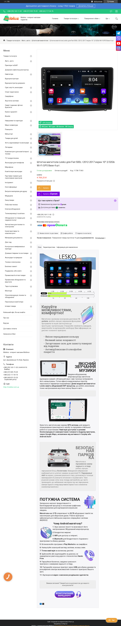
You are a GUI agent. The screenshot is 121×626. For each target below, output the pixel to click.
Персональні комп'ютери (14, 302)
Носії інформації (11, 187)
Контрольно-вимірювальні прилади (15, 248)
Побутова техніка (11, 205)
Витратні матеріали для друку (16, 191)
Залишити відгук (111, 11)
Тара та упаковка (11, 286)
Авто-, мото (26, 40)
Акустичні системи (12, 101)
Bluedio (7, 116)
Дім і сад (8, 242)
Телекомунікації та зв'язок (15, 213)
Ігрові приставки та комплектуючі (12, 232)
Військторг (9, 134)
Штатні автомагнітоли (40, 40)
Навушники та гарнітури (14, 121)
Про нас (6, 318)
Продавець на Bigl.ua (60, 624)
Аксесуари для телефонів (14, 163)
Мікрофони (9, 167)
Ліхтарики (8, 147)
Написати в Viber (9, 334)
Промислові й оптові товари (15, 275)
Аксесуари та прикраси (13, 257)
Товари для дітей (11, 138)
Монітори (8, 291)
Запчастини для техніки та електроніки (14, 226)
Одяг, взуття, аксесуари (14, 87)
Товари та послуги (70, 18)
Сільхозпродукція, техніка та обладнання (15, 296)
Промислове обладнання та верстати (15, 281)
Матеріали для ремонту (13, 238)
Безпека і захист (11, 266)
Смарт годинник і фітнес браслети (14, 106)
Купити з (50, 194)
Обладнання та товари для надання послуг (15, 219)
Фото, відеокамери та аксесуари (17, 143)
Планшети (9, 129)
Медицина (9, 196)
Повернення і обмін (91, 18)
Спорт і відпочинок (12, 92)
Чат (111, 620)
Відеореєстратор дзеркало (15, 83)
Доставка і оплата (10, 329)
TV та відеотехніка (12, 158)
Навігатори (9, 74)
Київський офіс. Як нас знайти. (14, 312)
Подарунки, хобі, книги (13, 271)
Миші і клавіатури (11, 125)
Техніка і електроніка (12, 262)
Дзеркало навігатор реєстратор (17, 70)
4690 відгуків (98, 1)
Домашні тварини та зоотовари (16, 253)
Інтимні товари (10, 306)
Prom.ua (71, 622)
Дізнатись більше (85, 6)
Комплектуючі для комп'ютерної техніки (17, 153)
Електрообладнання (12, 209)
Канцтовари (9, 200)
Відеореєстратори (12, 79)
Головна (55, 18)
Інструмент (9, 182)
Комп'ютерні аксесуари (13, 171)
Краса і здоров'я (11, 112)
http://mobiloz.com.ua (11, 387)
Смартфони (9, 96)
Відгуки (6, 323)
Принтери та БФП (11, 65)
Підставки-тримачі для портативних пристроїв (13, 177)
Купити (46, 188)
